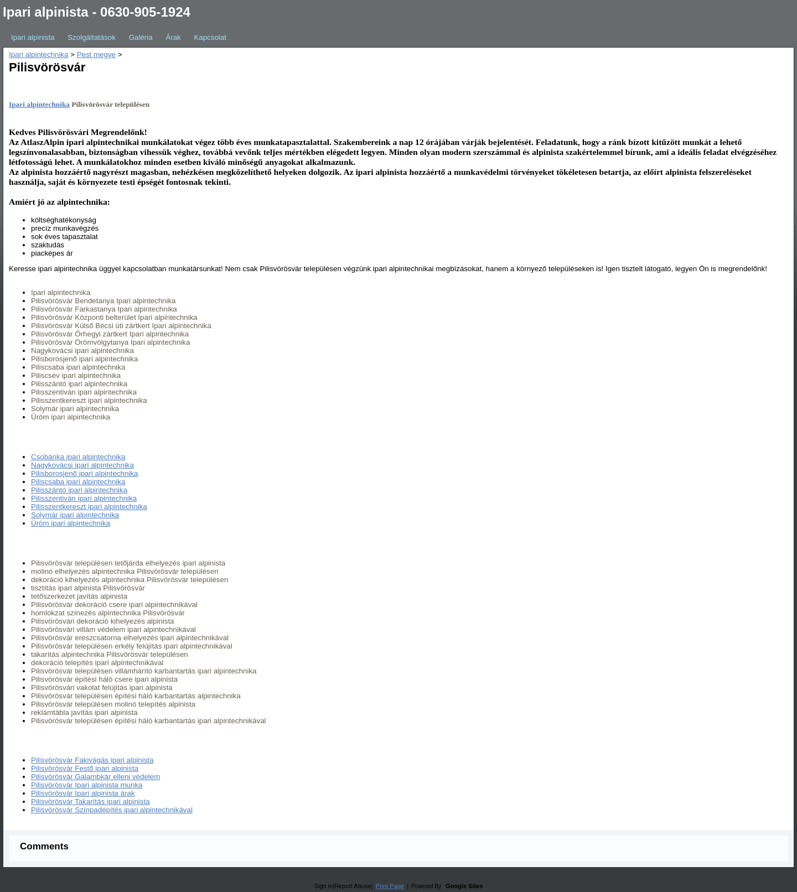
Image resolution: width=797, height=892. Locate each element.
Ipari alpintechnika (38, 54)
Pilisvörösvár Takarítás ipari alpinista (90, 801)
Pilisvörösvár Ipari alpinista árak (82, 793)
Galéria (141, 37)
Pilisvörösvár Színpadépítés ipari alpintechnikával (112, 810)
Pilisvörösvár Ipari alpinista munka (86, 785)
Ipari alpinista (33, 37)
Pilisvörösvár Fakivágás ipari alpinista (92, 760)
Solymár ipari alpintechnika (75, 515)
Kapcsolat (210, 37)
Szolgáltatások (92, 37)
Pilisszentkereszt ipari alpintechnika (89, 506)
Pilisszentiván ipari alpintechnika (84, 498)
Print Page (390, 886)
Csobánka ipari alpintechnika (78, 457)
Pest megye (96, 54)
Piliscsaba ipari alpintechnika (78, 482)
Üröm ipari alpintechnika (70, 523)
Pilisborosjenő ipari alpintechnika (84, 473)
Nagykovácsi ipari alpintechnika (82, 465)
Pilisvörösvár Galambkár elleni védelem (95, 776)
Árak (172, 37)
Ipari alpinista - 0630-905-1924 (96, 11)
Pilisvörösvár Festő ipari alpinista (84, 768)
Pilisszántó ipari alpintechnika (79, 490)
